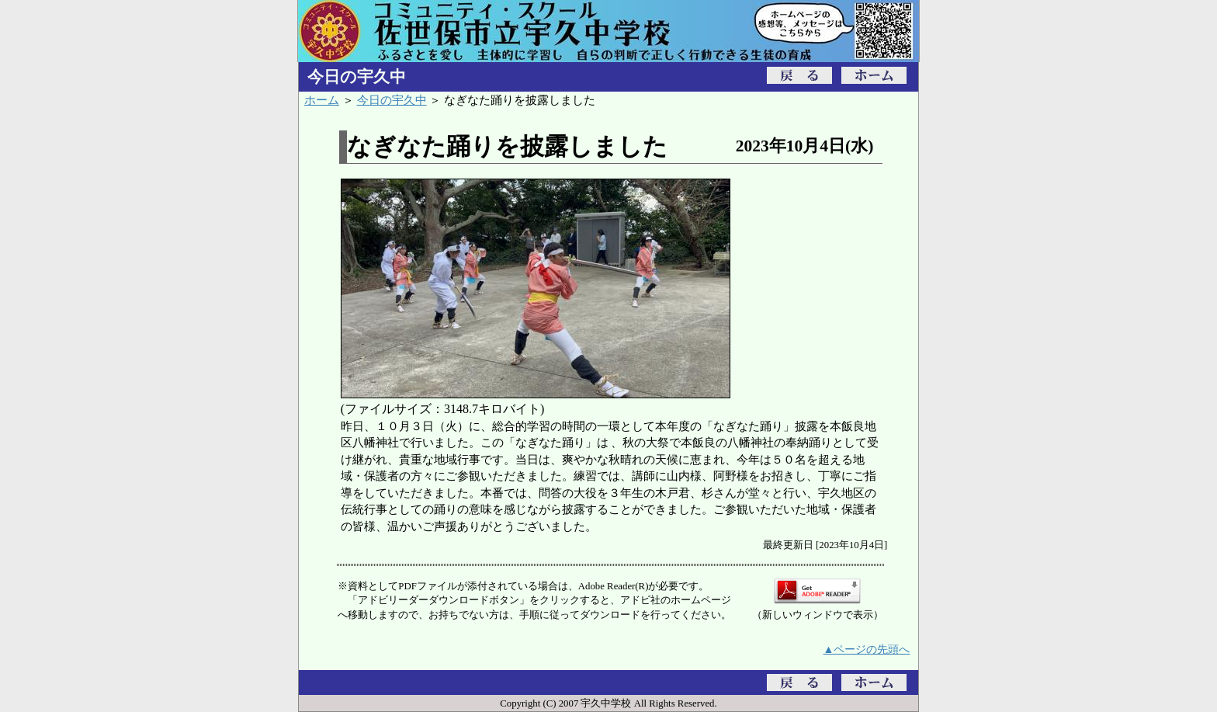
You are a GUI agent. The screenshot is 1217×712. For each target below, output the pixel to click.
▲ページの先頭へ (866, 649)
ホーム (321, 99)
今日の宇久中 (392, 99)
